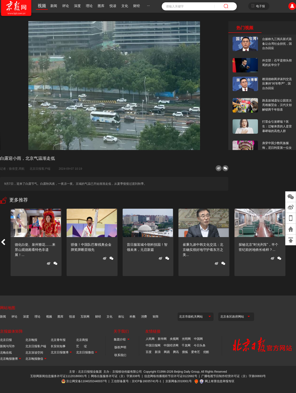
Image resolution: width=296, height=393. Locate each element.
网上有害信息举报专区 (219, 381)
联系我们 (120, 355)
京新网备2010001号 (178, 381)
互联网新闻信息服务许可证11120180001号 (58, 376)
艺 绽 (81, 346)
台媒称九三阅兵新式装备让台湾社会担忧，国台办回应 (277, 43)
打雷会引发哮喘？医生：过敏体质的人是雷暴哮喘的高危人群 (277, 126)
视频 (42, 5)
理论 (89, 6)
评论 (65, 6)
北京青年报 (58, 340)
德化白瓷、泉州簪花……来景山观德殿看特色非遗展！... (35, 250)
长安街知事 (58, 346)
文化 (124, 6)
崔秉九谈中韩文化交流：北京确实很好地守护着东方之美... (203, 250)
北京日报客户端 (40, 168)
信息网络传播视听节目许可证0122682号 (170, 376)
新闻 (53, 6)
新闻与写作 (7, 346)
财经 (136, 6)
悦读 (113, 6)
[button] (3, 242)
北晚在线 (6, 352)
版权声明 (120, 347)
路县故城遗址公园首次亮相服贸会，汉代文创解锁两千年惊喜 (277, 105)
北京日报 (6, 340)
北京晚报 (31, 340)
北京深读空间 (34, 352)
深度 (77, 6)
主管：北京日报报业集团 (85, 371)
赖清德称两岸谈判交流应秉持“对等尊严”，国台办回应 (277, 83)
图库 (101, 6)
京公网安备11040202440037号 (86, 381)
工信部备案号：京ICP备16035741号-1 (136, 381)
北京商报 (82, 340)
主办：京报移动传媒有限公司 (122, 371)
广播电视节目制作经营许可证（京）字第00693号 (233, 376)
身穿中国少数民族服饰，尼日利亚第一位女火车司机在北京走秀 (277, 147)
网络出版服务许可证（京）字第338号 (115, 376)
